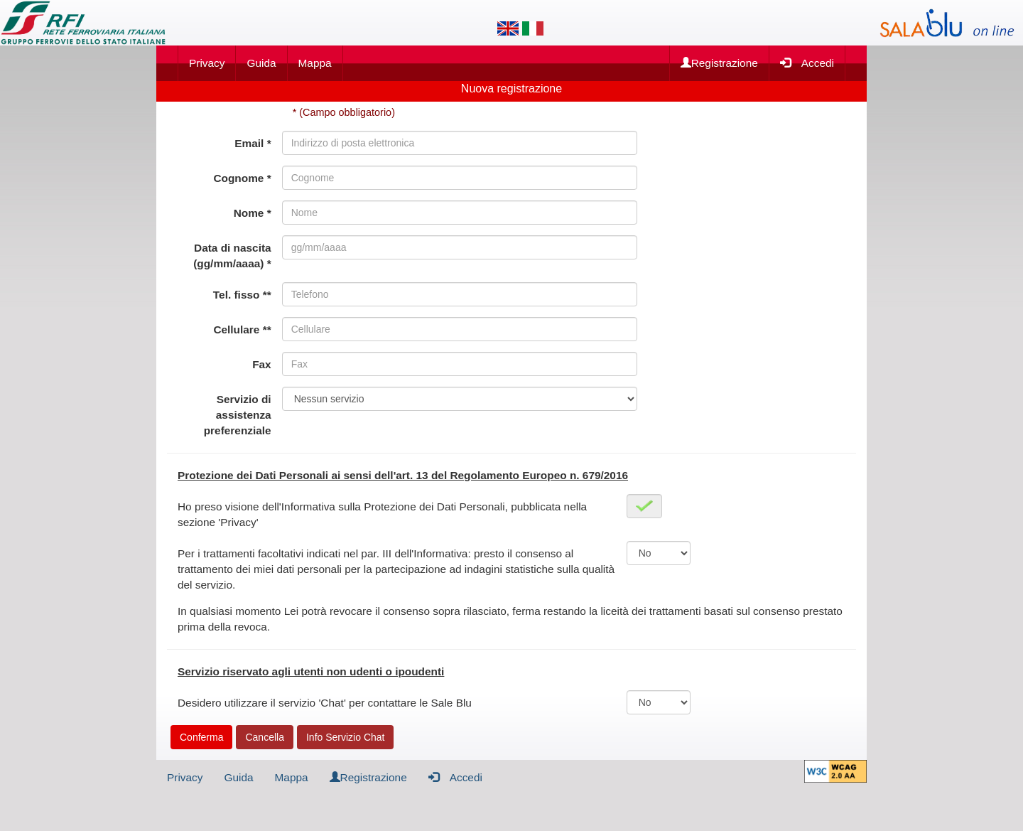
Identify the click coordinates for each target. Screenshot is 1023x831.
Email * (252, 143)
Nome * (252, 213)
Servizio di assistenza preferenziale (237, 414)
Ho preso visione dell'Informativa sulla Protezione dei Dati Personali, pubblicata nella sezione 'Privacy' (382, 514)
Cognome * (242, 178)
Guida (261, 63)
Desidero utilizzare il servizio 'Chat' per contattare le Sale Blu (325, 703)
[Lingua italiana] (532, 28)
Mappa (315, 63)
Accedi (807, 62)
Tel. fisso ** (242, 295)
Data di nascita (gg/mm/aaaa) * (232, 255)
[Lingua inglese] (508, 28)
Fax (261, 364)
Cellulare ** (242, 329)
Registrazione (719, 63)
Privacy (206, 63)
